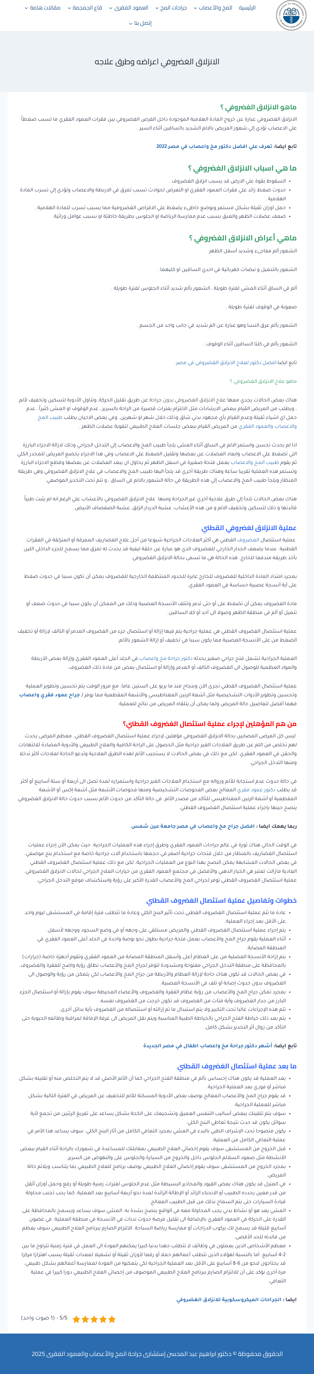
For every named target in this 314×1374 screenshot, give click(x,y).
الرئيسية (247, 7)
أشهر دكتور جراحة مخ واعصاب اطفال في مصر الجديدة (207, 1046)
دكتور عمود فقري (256, 790)
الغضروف (248, 540)
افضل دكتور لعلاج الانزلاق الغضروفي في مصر (226, 363)
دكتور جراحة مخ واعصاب (166, 659)
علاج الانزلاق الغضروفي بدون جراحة (187, 400)
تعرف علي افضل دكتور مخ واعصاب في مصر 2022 (214, 147)
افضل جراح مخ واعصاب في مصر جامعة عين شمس (193, 827)
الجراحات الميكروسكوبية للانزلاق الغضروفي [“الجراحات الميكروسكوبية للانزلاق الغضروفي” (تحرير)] (228, 1300)
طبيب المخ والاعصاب (255, 463)
